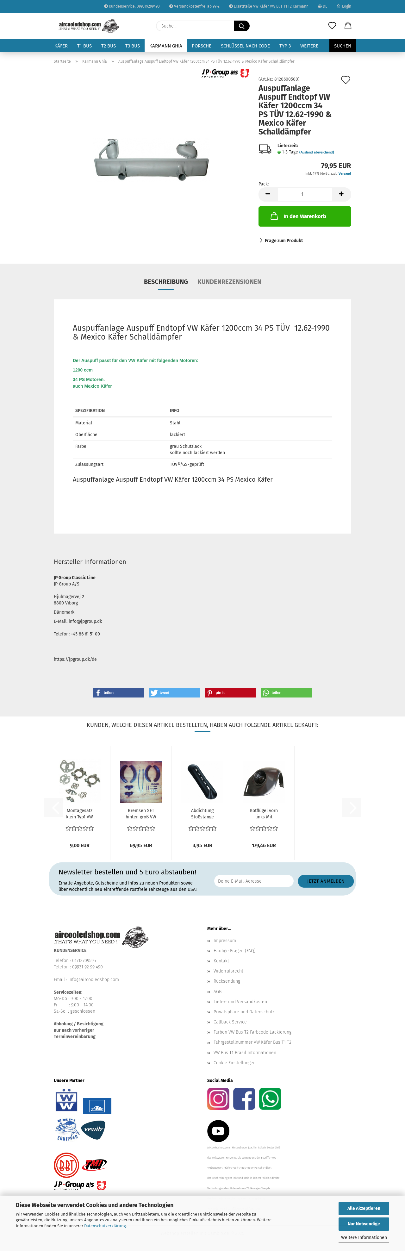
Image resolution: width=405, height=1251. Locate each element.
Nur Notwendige (364, 1224)
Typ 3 (285, 46)
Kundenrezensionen (229, 281)
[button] (348, 26)
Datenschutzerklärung (105, 1225)
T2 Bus (108, 46)
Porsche (201, 46)
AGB (217, 991)
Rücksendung (227, 981)
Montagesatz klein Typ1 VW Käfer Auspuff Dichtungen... (79, 814)
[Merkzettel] (332, 26)
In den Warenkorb (297, 216)
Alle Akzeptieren (363, 1208)
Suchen (342, 46)
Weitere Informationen (364, 1237)
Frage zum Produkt (284, 240)
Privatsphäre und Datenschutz (244, 1012)
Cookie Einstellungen (235, 1063)
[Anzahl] (304, 194)
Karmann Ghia (165, 46)
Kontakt (221, 961)
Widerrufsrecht (228, 971)
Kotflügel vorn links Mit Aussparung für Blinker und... (264, 814)
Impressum (225, 940)
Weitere (309, 46)
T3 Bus (132, 46)
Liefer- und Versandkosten (240, 1001)
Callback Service (230, 1022)
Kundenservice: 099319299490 (132, 6)
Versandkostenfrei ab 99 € (194, 6)
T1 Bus (84, 46)
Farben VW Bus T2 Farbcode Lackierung (252, 1032)
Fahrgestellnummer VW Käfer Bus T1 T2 (252, 1042)
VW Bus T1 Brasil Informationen (245, 1052)
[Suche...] (242, 26)
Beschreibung (166, 281)
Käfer (61, 46)
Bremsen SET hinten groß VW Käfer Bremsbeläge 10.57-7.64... (141, 814)
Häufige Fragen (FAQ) (235, 951)
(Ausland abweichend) (316, 152)
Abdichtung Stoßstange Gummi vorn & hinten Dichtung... (202, 814)
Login (344, 6)
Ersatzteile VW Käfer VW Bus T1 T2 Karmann (268, 6)
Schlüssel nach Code (245, 46)
